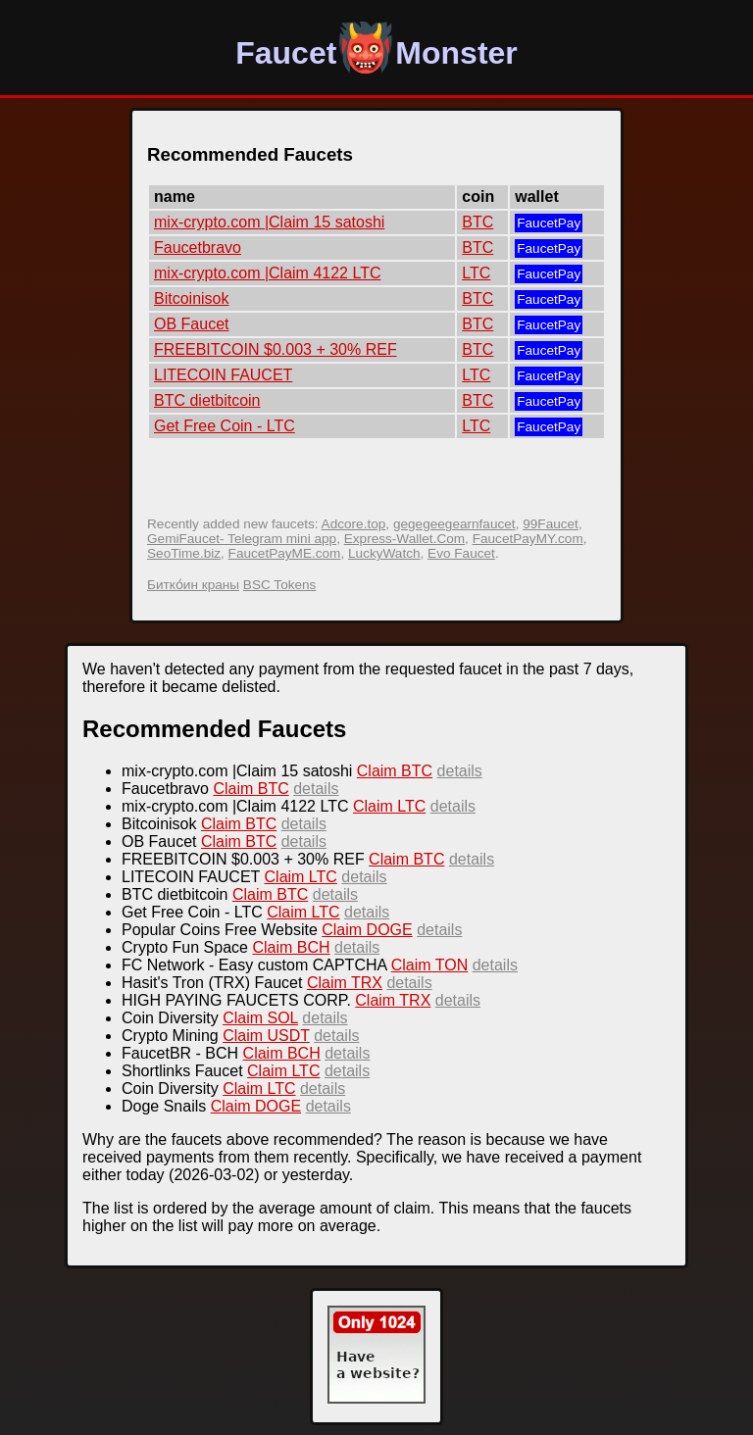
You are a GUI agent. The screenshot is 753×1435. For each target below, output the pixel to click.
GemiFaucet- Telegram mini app (241, 538)
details (459, 771)
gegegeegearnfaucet (454, 524)
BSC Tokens (280, 584)
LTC (476, 273)
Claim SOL (260, 1018)
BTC (477, 222)
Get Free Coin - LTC (224, 426)
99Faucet (550, 524)
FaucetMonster (376, 53)
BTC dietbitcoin (207, 400)
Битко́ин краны (193, 584)
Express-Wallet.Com (404, 538)
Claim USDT (266, 1035)
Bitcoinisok (191, 298)
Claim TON (430, 965)
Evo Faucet (461, 553)
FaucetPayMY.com (528, 538)
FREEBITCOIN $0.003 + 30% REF (275, 349)
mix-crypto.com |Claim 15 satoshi (269, 222)
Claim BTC (394, 771)
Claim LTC (389, 806)
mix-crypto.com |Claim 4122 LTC (267, 273)
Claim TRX (344, 982)
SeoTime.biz (184, 553)
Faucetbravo (197, 247)
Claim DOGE (367, 929)
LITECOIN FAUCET (223, 375)
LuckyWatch (384, 553)
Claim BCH (290, 947)
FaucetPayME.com (284, 553)
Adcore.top (354, 524)
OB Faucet (191, 324)
